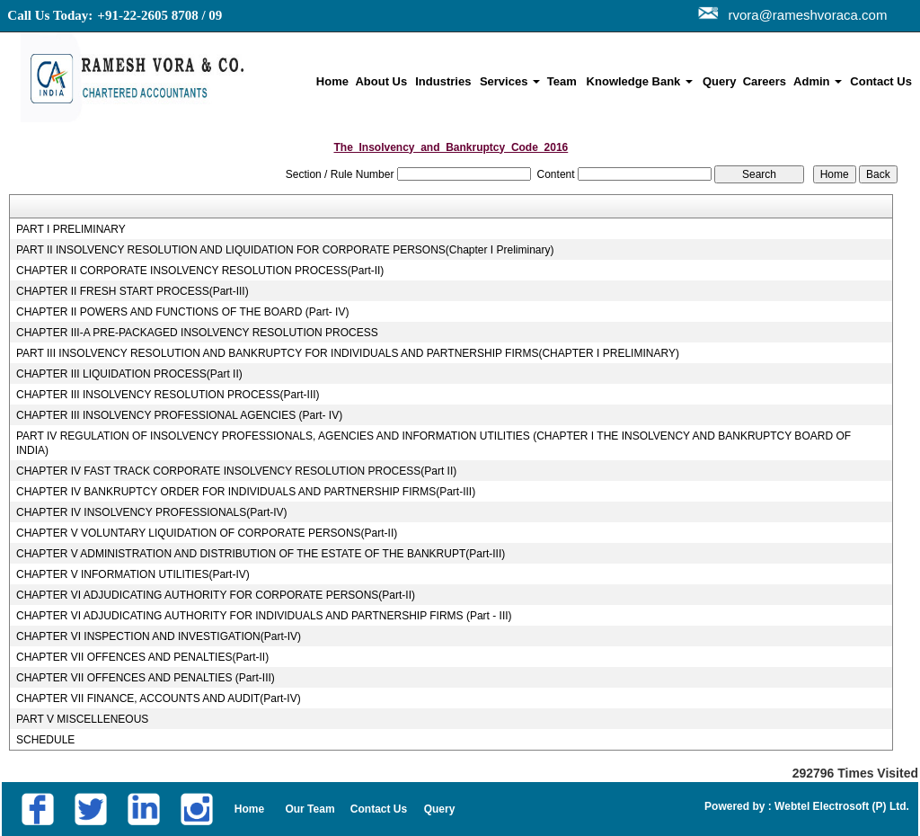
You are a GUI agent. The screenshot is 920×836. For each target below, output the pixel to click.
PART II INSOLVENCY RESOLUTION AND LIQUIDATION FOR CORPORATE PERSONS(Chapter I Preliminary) (285, 250)
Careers (764, 81)
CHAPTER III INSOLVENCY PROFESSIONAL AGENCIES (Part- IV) (179, 415)
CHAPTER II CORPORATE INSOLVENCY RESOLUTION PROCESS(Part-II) (200, 270)
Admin (817, 81)
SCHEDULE (45, 740)
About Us (381, 81)
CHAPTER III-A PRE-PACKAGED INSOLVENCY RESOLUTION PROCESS (197, 332)
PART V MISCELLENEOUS (82, 719)
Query (720, 81)
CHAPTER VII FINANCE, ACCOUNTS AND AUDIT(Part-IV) (158, 698)
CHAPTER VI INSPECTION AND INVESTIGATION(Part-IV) (158, 636)
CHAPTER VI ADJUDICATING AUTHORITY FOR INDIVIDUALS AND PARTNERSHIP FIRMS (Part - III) (264, 615)
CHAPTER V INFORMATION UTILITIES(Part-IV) (133, 574)
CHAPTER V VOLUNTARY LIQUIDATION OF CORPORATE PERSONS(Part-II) (206, 533)
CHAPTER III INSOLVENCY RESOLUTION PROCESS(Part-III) (168, 394)
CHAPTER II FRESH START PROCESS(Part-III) (132, 291)
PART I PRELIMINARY (71, 229)
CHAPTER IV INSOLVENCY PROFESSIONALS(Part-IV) (152, 512)
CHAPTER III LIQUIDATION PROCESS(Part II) (129, 374)
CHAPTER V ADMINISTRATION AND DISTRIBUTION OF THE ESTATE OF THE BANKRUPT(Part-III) (260, 553)
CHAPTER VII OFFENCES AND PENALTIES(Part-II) (142, 657)
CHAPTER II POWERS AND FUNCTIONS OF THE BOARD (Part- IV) (182, 312)
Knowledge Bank (640, 81)
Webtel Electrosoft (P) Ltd (839, 806)
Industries (443, 81)
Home (332, 81)
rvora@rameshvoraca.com (804, 14)
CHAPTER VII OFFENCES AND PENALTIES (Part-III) (145, 677)
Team (562, 81)
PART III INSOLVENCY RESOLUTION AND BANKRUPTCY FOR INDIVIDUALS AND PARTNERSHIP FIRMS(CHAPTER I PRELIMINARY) (347, 353)
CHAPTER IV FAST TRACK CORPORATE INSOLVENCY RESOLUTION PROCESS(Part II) (236, 471)
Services (510, 81)
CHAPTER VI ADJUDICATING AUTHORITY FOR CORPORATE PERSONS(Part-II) (215, 595)
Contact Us (881, 81)
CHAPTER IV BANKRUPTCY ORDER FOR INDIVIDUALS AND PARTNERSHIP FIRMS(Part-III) (245, 491)
